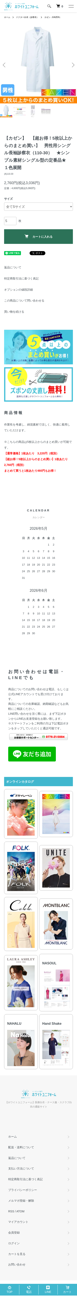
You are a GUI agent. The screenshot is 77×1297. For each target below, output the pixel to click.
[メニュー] (71, 6)
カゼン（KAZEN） (52, 17)
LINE (48, 1291)
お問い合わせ (16, 1264)
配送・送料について (21, 1147)
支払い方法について (21, 1168)
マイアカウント (18, 1221)
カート (67, 1291)
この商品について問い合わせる (24, 300)
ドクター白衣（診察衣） (27, 17)
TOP (10, 1291)
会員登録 (14, 1232)
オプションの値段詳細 (18, 289)
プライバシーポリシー (22, 1190)
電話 (29, 1291)
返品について (12, 267)
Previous (4, 64)
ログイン (14, 1243)
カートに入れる (38, 236)
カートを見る (16, 1254)
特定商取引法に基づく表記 (21, 278)
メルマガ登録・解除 (21, 1200)
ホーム (7, 17)
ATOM (20, 1211)
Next (72, 64)
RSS (11, 1211)
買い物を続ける (14, 311)
